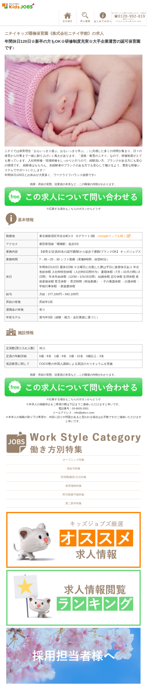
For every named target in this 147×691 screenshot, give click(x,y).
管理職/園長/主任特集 (73, 477)
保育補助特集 (73, 485)
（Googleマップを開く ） (114, 236)
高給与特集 (73, 468)
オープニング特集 (73, 459)
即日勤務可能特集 (73, 494)
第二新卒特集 (73, 503)
